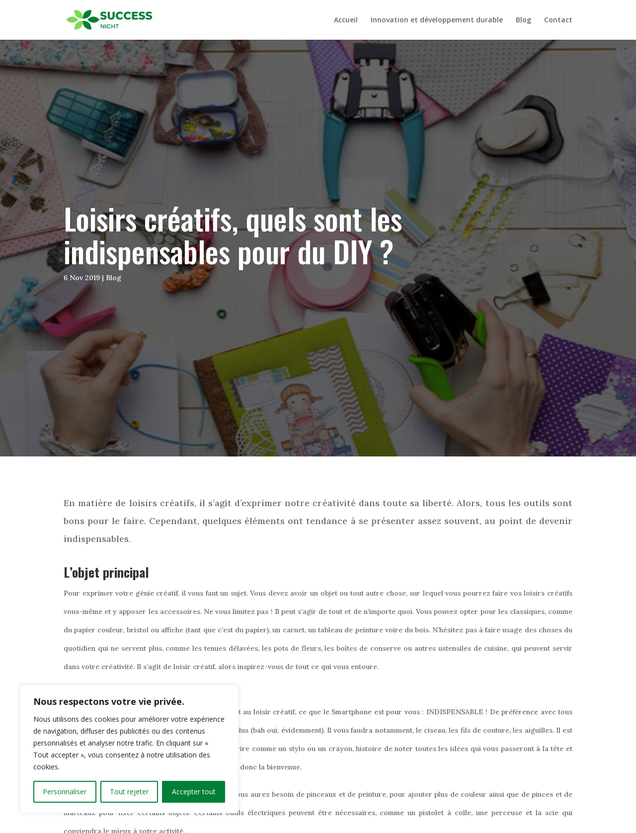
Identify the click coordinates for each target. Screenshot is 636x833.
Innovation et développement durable (437, 20)
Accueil (346, 20)
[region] (129, 749)
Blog (523, 20)
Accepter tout (194, 791)
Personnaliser (64, 791)
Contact (558, 20)
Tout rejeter (129, 791)
